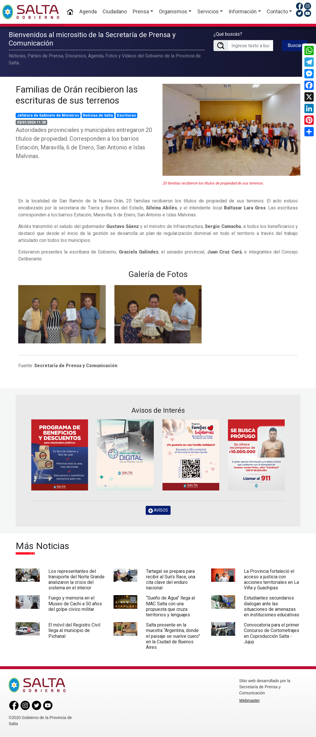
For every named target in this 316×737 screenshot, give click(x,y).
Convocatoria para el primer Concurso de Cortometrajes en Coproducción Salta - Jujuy (271, 633)
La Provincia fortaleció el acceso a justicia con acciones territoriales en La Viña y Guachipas (271, 579)
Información (243, 11)
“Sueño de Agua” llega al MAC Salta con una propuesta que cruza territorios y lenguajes (170, 606)
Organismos (173, 11)
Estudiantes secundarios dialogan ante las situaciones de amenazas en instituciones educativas (271, 606)
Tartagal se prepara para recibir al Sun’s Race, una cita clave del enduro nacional (170, 579)
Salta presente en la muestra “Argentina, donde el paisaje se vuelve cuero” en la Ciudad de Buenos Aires (173, 636)
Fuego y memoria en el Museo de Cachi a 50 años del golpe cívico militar (75, 603)
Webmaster (249, 700)
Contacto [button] (277, 11)
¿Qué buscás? (227, 34)
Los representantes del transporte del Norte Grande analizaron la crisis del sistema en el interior (76, 579)
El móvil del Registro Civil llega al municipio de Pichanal (74, 630)
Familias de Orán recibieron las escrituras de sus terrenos (77, 95)
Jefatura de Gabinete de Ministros (48, 115)
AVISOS (158, 510)
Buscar (295, 45)
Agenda (88, 11)
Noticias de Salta (98, 115)
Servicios (208, 11)
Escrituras (126, 115)
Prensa (141, 11)
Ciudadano (115, 11)
